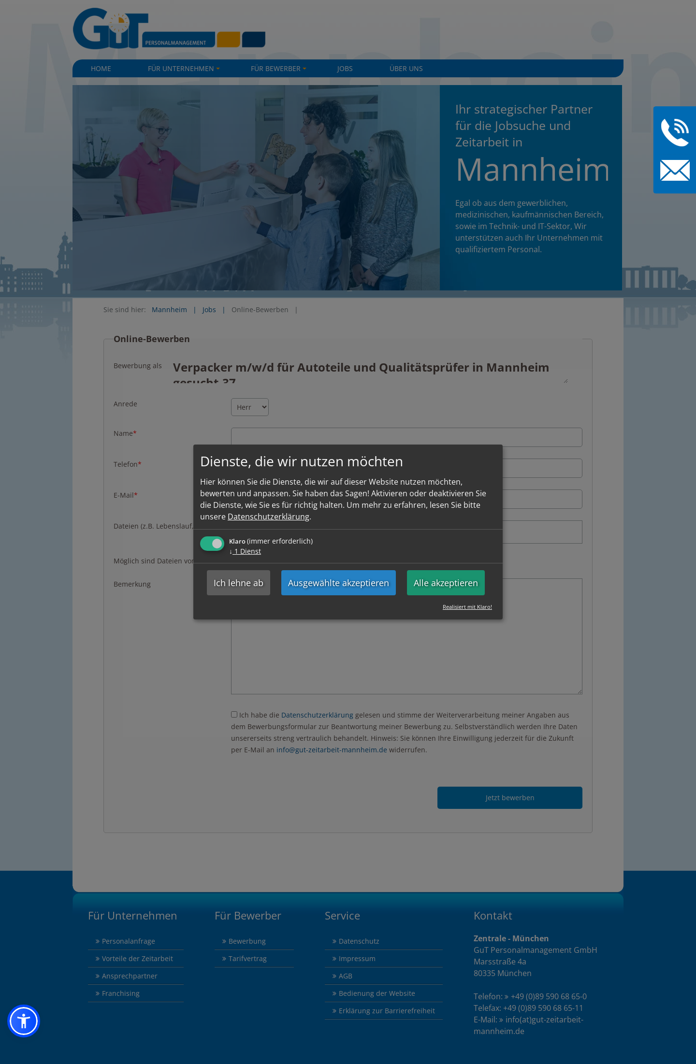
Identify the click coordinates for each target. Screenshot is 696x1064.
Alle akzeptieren (446, 583)
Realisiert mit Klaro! (467, 606)
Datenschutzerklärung (268, 516)
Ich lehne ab (238, 583)
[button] (24, 1021)
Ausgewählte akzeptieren (338, 583)
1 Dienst (245, 551)
